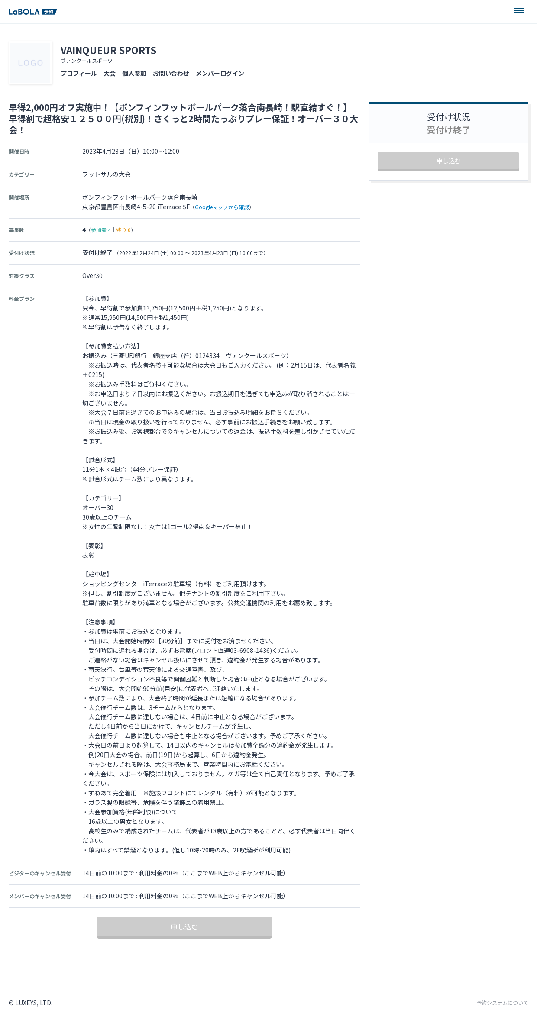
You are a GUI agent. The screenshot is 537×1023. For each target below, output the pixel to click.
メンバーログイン (220, 73)
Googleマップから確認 (222, 206)
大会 (110, 73)
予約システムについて (502, 1003)
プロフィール (79, 73)
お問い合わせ (171, 73)
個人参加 (134, 73)
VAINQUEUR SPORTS (108, 50)
